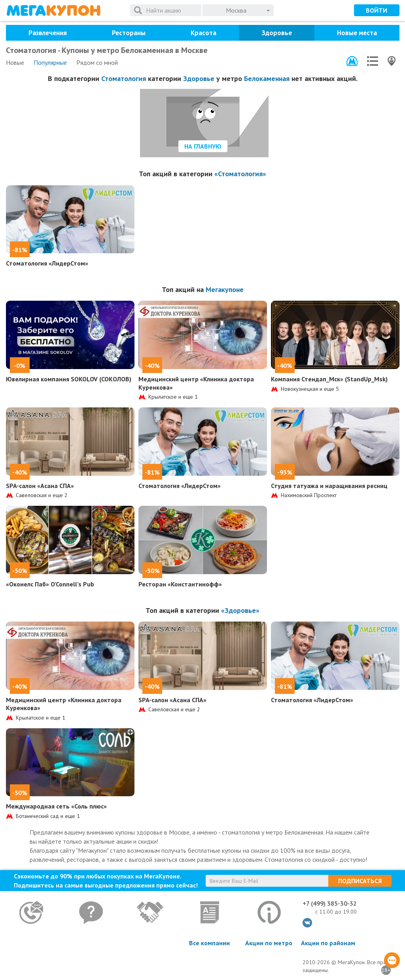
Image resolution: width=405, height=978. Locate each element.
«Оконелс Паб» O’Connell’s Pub (50, 584)
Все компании (209, 943)
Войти (376, 10)
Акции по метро (268, 943)
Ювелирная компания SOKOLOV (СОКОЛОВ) (68, 379)
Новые (15, 62)
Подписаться (360, 881)
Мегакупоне (225, 289)
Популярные (50, 62)
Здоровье (276, 32)
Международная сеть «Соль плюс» (56, 806)
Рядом (97, 62)
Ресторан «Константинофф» (180, 584)
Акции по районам (328, 943)
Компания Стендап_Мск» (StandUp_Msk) (329, 379)
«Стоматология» (240, 173)
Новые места (357, 32)
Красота (203, 32)
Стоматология (123, 78)
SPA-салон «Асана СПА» (40, 486)
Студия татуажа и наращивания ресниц (329, 486)
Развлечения (47, 32)
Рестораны (129, 32)
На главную (202, 146)
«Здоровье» (240, 610)
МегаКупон (53, 10)
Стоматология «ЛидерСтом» (47, 263)
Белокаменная (267, 78)
